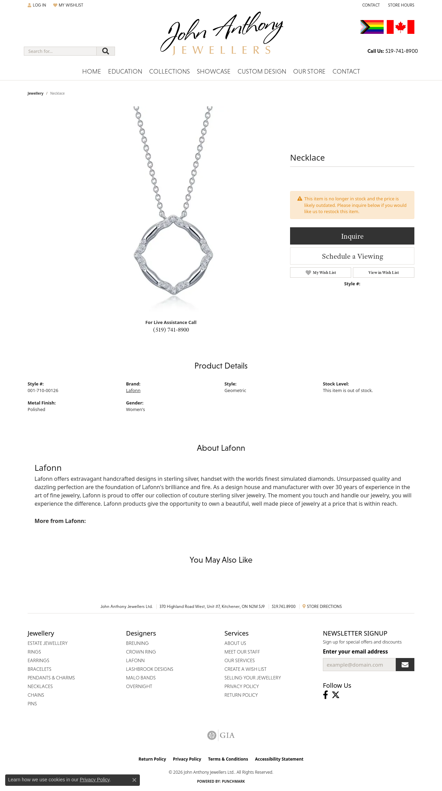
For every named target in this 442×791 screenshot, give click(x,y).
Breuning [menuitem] (137, 643)
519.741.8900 (284, 606)
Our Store (309, 71)
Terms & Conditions (228, 759)
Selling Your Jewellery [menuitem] (252, 677)
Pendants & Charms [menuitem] (51, 677)
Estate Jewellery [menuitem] (48, 643)
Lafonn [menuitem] (135, 660)
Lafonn (133, 390)
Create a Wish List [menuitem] (245, 669)
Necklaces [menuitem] (40, 686)
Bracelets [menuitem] (39, 669)
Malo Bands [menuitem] (141, 677)
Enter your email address (355, 651)
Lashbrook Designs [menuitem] (149, 669)
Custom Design (262, 71)
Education (125, 71)
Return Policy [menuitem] (241, 695)
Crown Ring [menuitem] (141, 652)
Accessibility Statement (279, 759)
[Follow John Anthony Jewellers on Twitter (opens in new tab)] (336, 695)
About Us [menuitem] (235, 643)
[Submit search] (105, 51)
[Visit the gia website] (221, 735)
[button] (37, 5)
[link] (370, 5)
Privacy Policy (187, 759)
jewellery (36, 93)
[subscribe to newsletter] (405, 664)
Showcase (214, 71)
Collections (169, 71)
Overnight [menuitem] (139, 686)
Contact (346, 71)
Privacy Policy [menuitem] (241, 686)
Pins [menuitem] (32, 703)
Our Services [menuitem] (239, 660)
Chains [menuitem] (36, 695)
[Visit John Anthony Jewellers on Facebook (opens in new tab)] (325, 695)
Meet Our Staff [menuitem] (242, 652)
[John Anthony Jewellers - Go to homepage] (221, 37)
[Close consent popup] (134, 780)
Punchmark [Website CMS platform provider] (233, 781)
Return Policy (152, 759)
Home (91, 71)
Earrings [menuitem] (38, 660)
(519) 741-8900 (171, 329)
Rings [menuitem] (34, 652)
